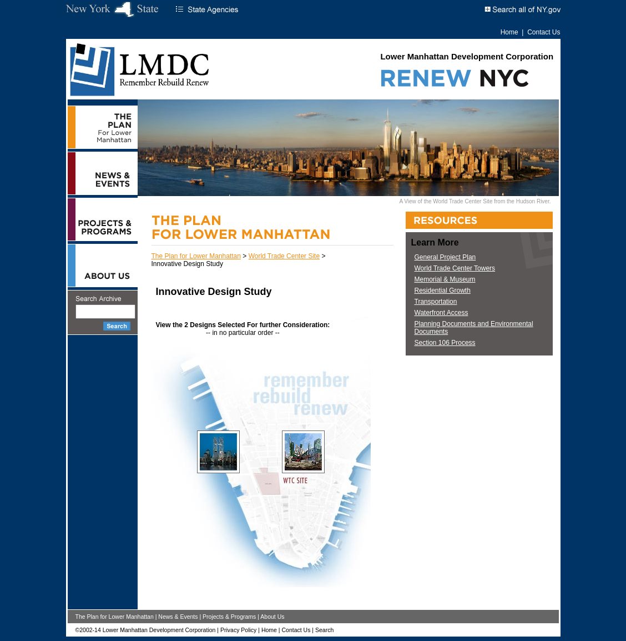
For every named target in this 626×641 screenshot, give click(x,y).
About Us (272, 616)
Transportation (436, 302)
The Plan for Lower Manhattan (196, 256)
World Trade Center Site (284, 256)
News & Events (178, 616)
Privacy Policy (238, 630)
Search (324, 630)
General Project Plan (445, 257)
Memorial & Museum (445, 279)
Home (509, 32)
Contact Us (543, 32)
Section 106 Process (445, 343)
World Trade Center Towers (455, 268)
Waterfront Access (441, 313)
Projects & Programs (229, 616)
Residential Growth (443, 290)
